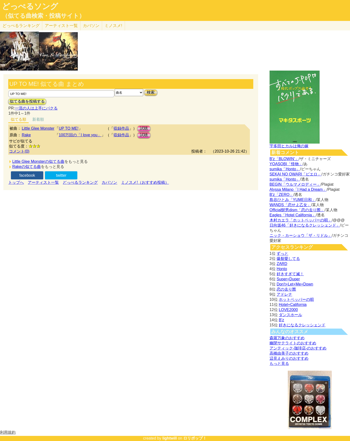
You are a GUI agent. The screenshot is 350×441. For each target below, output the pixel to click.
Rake (26, 135)
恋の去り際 (286, 289)
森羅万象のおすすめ (287, 338)
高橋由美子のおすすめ (289, 353)
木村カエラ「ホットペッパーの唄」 (301, 220)
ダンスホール (290, 315)
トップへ (16, 182)
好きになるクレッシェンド (302, 325)
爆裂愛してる (288, 259)
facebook (27, 175)
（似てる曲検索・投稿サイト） (43, 16)
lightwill (169, 438)
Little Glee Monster (38, 128)
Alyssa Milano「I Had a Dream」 (298, 189)
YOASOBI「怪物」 (286, 164)
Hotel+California (292, 305)
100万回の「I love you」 (80, 135)
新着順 (38, 119)
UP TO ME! (69, 128)
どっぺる (21, 25)
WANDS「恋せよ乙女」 (290, 205)
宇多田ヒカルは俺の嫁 (289, 146)
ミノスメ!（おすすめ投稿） (145, 182)
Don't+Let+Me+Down (295, 284)
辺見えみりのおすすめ (289, 358)
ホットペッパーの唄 (296, 299)
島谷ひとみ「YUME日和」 (293, 200)
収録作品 (121, 128)
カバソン (91, 25)
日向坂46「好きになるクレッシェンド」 (305, 225)
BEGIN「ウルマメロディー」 (295, 184)
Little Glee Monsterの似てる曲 (38, 161)
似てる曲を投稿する (27, 101)
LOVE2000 (288, 310)
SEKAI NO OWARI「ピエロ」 (296, 174)
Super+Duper (288, 279)
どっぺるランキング (80, 182)
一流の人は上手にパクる (36, 108)
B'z (281, 320)
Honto (282, 269)
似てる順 (18, 119)
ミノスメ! (113, 25)
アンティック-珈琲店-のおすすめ (298, 348)
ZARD (282, 264)
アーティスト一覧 (43, 182)
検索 (151, 92)
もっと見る (279, 363)
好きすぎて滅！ (290, 274)
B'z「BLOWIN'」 (284, 159)
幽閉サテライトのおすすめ (293, 343)
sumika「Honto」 (285, 169)
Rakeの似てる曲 (26, 167)
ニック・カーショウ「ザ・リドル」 (301, 235)
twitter (61, 175)
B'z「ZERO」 (281, 195)
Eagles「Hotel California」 (293, 215)
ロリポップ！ (195, 438)
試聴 (144, 128)
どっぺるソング (30, 6)
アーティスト (61, 25)
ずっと (282, 253)
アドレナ (284, 294)
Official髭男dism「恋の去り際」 (297, 210)
